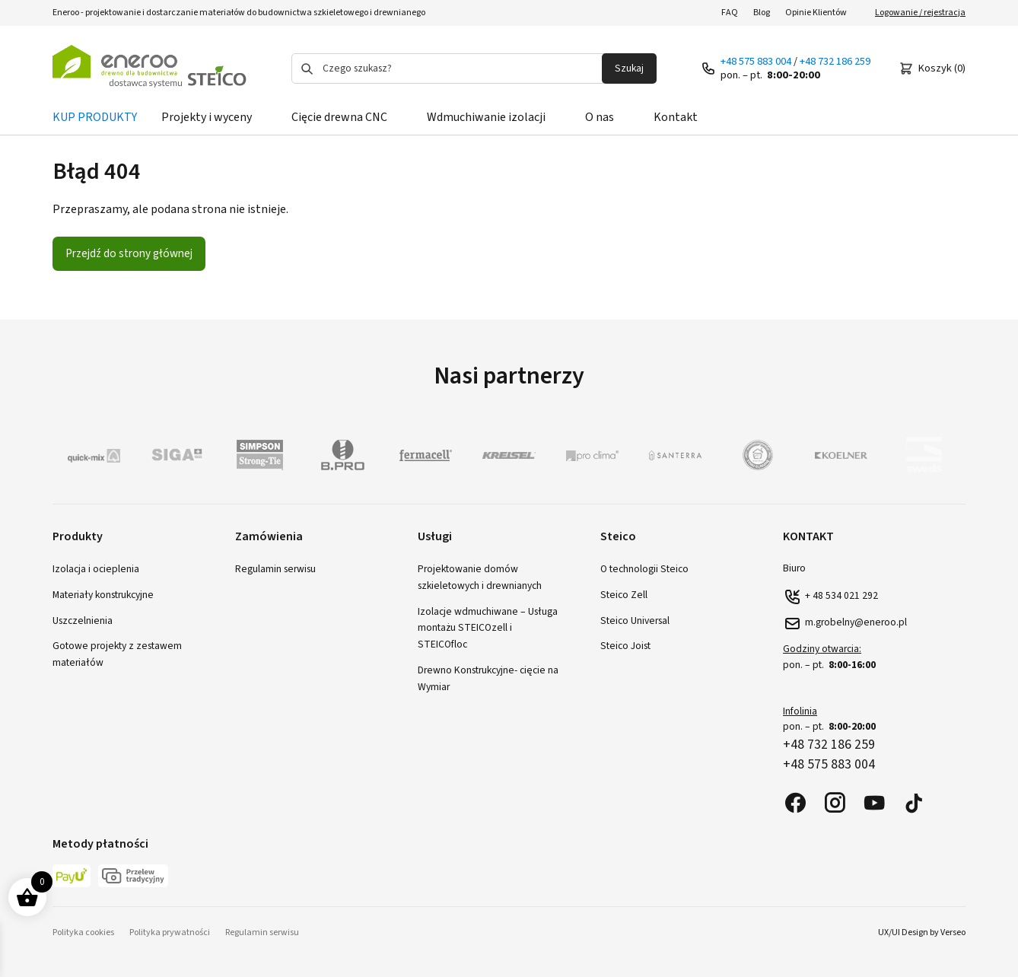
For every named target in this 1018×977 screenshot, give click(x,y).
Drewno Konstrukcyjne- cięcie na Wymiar (488, 678)
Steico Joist (625, 645)
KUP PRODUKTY (94, 117)
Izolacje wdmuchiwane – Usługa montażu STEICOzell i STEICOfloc (488, 628)
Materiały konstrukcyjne (103, 594)
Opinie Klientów (816, 12)
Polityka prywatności (169, 932)
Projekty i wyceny (206, 117)
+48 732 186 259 (835, 61)
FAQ (729, 12)
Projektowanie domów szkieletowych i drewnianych (480, 577)
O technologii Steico (644, 569)
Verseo (953, 932)
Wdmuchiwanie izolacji (486, 117)
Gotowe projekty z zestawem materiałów (117, 654)
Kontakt (676, 117)
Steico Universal (635, 620)
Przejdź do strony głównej (128, 253)
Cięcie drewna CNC (339, 117)
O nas (599, 117)
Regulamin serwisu (275, 569)
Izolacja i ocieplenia (95, 569)
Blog (761, 12)
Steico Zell (623, 594)
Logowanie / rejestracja (920, 12)
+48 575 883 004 (756, 61)
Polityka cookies (83, 932)
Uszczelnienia (82, 620)
